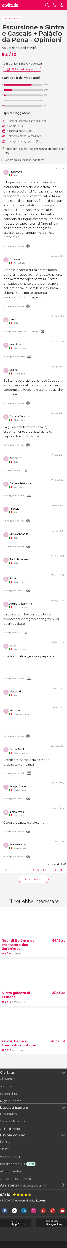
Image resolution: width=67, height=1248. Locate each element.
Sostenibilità (8, 1093)
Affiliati (4, 1149)
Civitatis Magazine (12, 1121)
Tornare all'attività (11, 18)
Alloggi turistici (10, 1171)
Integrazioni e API (12, 1164)
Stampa (5, 1086)
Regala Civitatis (10, 1101)
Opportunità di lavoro (15, 1178)
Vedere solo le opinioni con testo (24, 159)
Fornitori (6, 1141)
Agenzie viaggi (10, 1156)
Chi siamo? (7, 1078)
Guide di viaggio (11, 1129)
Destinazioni (8, 1114)
